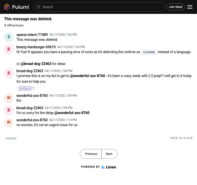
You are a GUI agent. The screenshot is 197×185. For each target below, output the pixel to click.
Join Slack (175, 7)
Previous (91, 154)
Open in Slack (181, 138)
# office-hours (14, 25)
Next (109, 154)
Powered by (98, 167)
